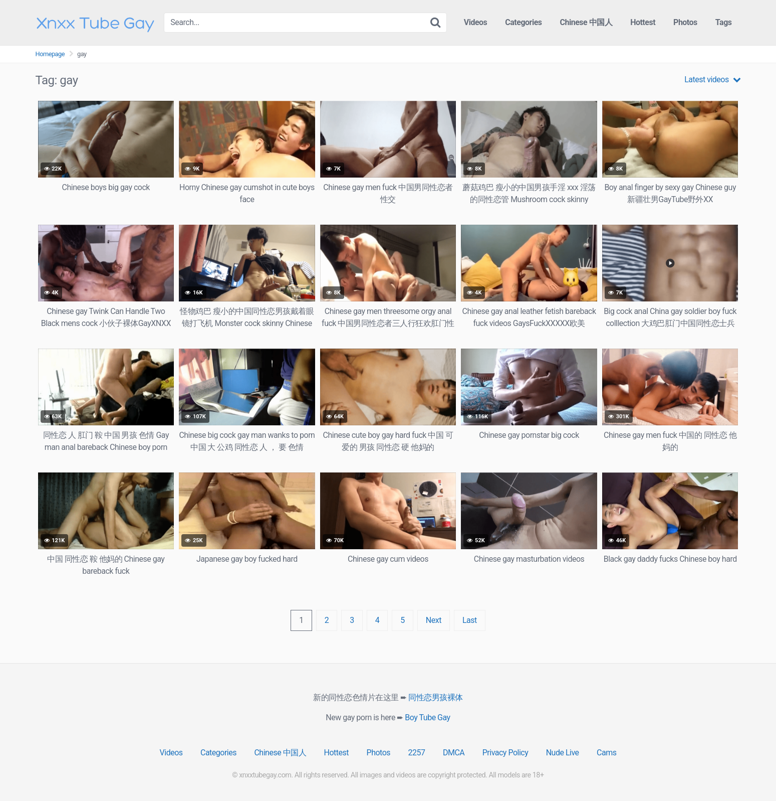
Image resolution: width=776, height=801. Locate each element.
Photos (685, 22)
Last (469, 620)
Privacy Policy (505, 752)
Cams (606, 752)
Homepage (50, 54)
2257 (416, 752)
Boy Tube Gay (427, 717)
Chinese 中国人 (586, 22)
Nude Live (562, 752)
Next (433, 620)
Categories (523, 22)
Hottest (642, 22)
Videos (475, 22)
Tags (723, 22)
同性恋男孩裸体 (435, 697)
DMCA (453, 752)
